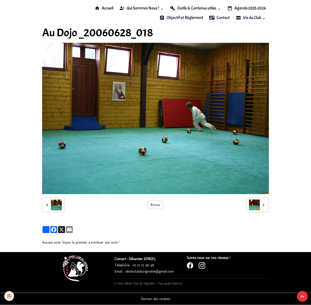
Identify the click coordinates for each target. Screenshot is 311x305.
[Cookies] (9, 296)
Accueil (104, 8)
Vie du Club (249, 17)
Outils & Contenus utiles (193, 8)
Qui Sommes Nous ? (139, 8)
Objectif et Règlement (181, 17)
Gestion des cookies (155, 299)
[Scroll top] (302, 296)
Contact (219, 17)
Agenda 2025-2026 (246, 8)
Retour (155, 205)
